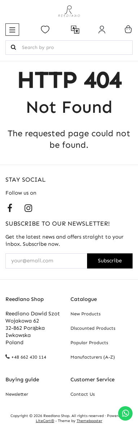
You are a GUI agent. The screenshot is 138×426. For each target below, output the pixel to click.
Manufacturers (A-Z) (92, 357)
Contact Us (82, 394)
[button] (12, 29)
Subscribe (110, 260)
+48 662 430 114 (28, 357)
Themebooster (89, 420)
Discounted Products (92, 328)
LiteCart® (45, 420)
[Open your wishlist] (45, 29)
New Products (85, 313)
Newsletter (16, 394)
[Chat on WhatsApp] (125, 413)
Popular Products (89, 342)
